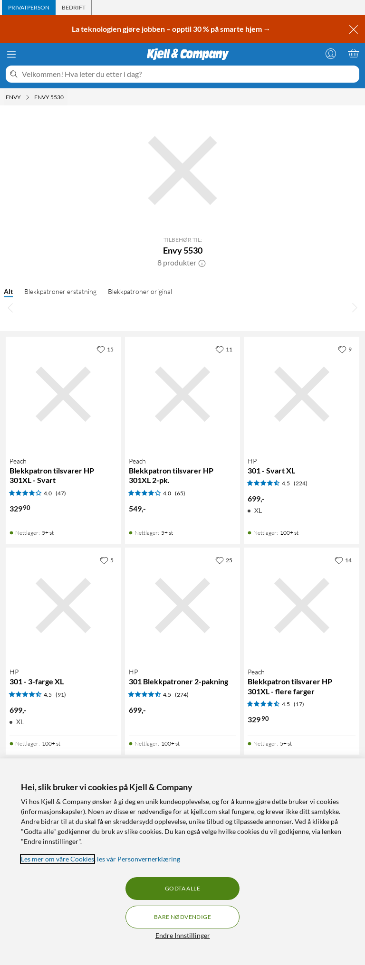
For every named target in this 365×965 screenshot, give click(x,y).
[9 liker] (345, 349)
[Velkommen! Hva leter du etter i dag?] (188, 74)
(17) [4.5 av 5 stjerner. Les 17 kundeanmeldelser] (299, 704)
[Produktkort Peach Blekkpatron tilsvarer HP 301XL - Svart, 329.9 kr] (63, 394)
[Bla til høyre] (354, 307)
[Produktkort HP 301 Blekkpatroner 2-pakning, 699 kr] (182, 605)
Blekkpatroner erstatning (60, 291)
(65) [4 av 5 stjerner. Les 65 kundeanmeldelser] (180, 493)
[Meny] (11, 54)
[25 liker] (223, 560)
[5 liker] (107, 560)
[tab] (29, 7)
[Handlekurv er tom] (353, 53)
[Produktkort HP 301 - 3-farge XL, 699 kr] (63, 605)
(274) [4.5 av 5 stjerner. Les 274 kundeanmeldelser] (182, 694)
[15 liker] (105, 349)
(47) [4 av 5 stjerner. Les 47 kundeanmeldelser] (61, 493)
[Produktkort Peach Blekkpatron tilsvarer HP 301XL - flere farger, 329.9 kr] (301, 605)
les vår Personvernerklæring (138, 859)
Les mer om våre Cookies (57, 859)
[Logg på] (330, 53)
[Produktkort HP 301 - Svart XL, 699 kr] (301, 394)
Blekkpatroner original (140, 291)
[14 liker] (343, 560)
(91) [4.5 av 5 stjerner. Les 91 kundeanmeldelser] (61, 694)
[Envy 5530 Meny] (66, 97)
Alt (8, 291)
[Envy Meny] (27, 97)
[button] (202, 262)
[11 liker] (223, 349)
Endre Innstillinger (182, 935)
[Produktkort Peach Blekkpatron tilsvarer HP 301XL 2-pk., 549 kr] (182, 394)
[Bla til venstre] (10, 307)
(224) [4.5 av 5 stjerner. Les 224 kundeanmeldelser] (300, 483)
